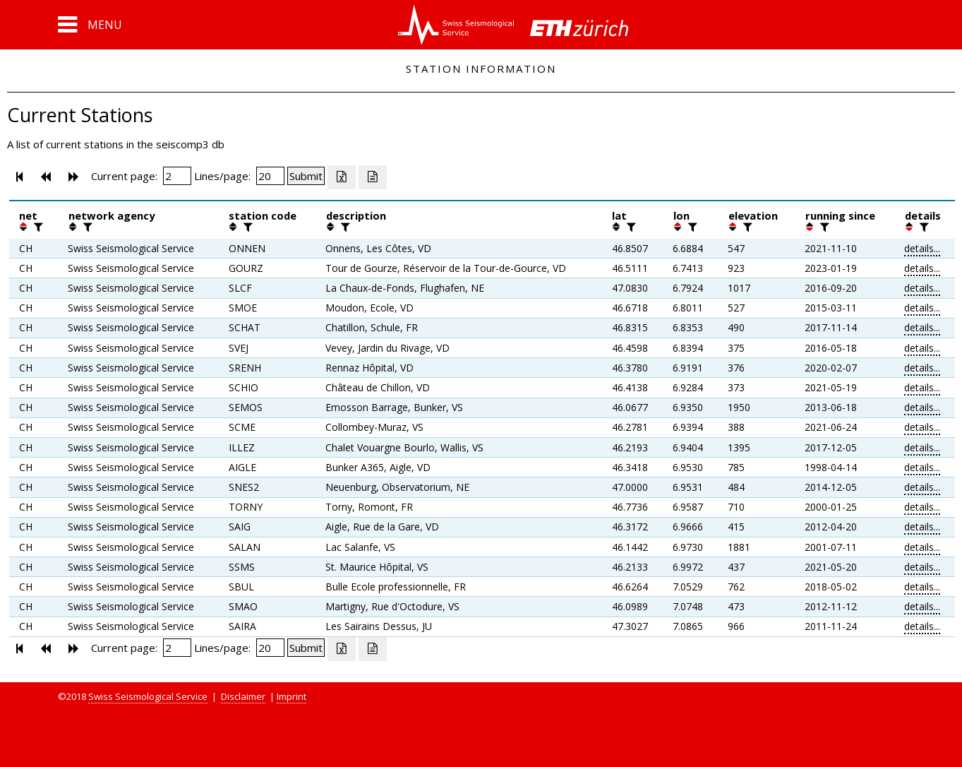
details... (922, 248)
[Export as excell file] (341, 177)
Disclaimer (243, 696)
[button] (90, 24)
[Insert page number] (177, 176)
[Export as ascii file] (373, 177)
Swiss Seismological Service (148, 696)
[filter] (36, 227)
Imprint (291, 696)
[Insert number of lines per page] (270, 176)
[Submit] (306, 176)
